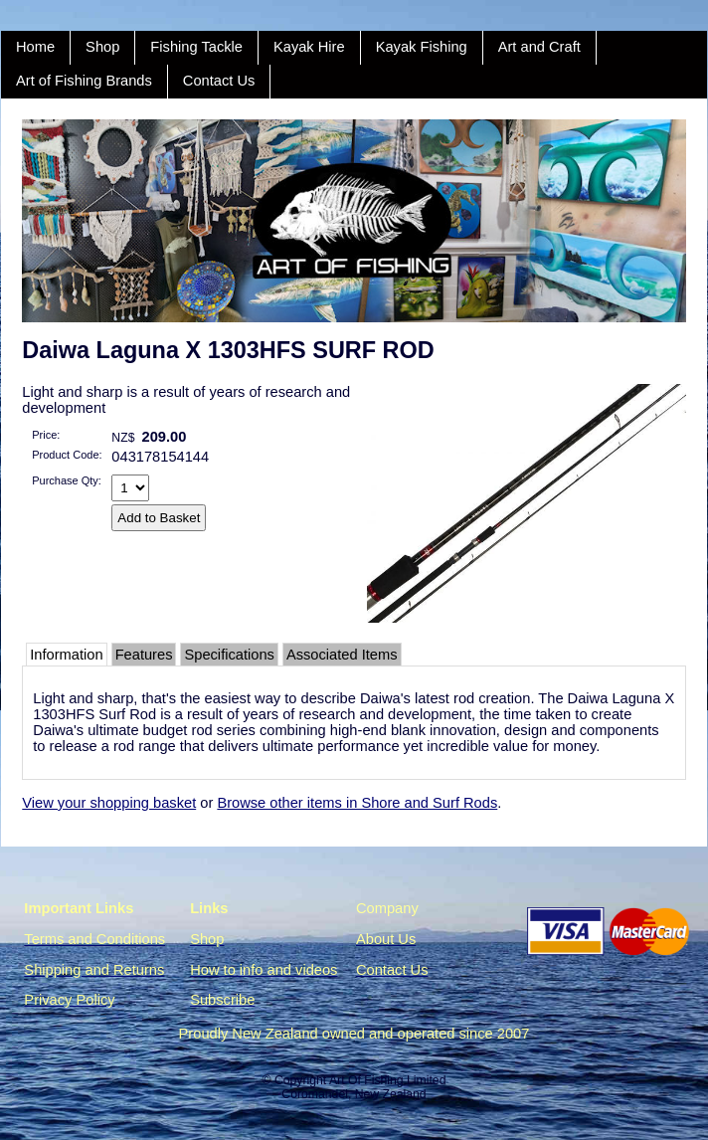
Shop (102, 47)
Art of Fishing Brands (84, 81)
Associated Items (342, 655)
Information (66, 655)
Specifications (228, 655)
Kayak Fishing (421, 47)
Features (144, 655)
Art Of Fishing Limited (387, 1080)
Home (35, 47)
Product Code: (66, 455)
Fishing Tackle (196, 47)
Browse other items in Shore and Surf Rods (357, 803)
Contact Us (219, 81)
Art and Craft (539, 47)
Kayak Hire (309, 47)
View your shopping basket (109, 803)
